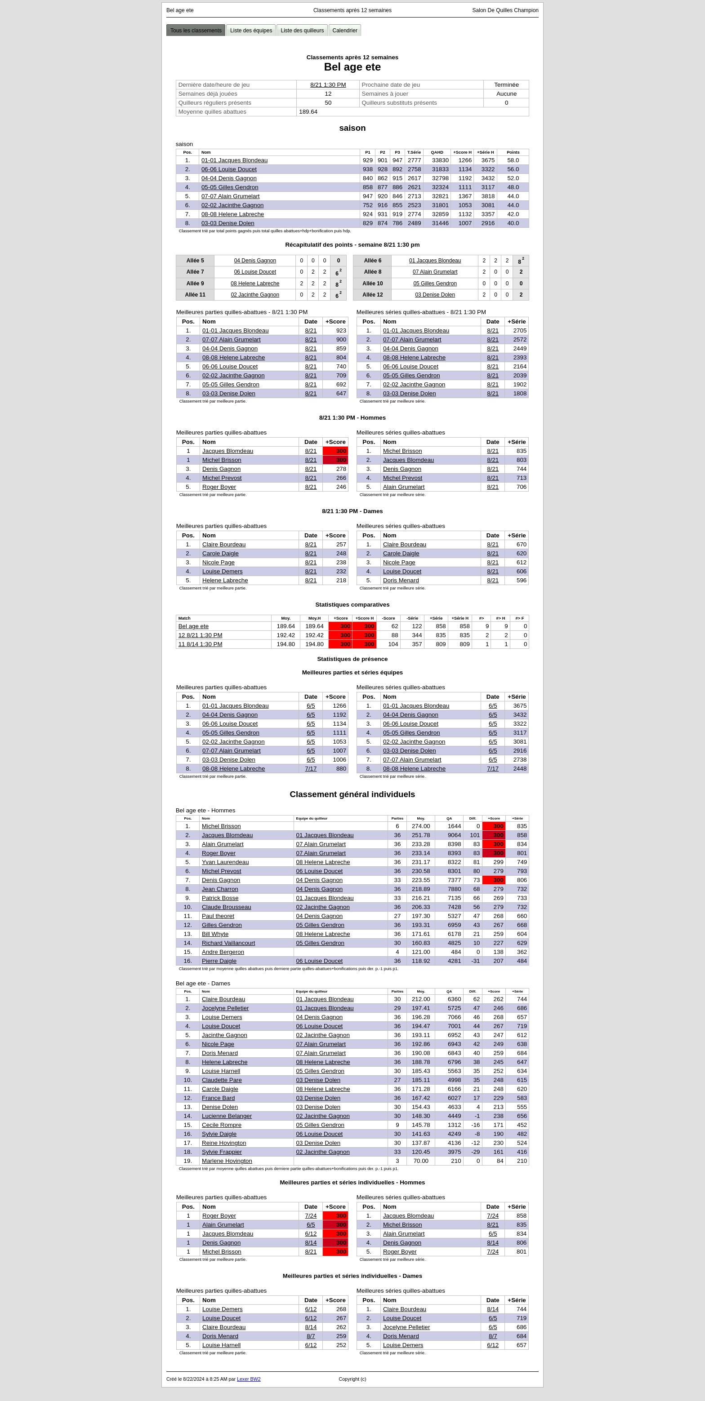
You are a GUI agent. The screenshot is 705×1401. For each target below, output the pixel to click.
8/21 (311, 330)
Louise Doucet (402, 571)
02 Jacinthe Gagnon (255, 295)
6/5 (311, 705)
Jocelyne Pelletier (225, 1008)
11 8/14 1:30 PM (200, 644)
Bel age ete (193, 626)
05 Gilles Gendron (435, 283)
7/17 (311, 768)
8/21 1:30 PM (328, 84)
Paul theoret (218, 916)
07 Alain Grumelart (435, 272)
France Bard (218, 1098)
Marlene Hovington (227, 1160)
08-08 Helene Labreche (232, 214)
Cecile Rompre (221, 1125)
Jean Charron (220, 889)
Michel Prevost (221, 477)
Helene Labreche (225, 580)
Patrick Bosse (220, 898)
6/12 (311, 1233)
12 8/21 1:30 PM (200, 635)
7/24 (311, 1215)
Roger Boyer (219, 486)
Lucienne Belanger (227, 1116)
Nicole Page (218, 562)
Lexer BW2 (249, 1379)
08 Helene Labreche (255, 283)
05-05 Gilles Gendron (230, 187)
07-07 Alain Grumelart (230, 196)
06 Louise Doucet (255, 272)
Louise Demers (222, 571)
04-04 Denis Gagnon (229, 178)
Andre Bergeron (223, 952)
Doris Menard (401, 580)
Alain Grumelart (404, 486)
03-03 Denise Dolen (227, 223)
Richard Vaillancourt (228, 943)
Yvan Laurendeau (225, 862)
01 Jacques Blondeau (435, 260)
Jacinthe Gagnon (224, 1035)
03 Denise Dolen (435, 295)
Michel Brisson (221, 460)
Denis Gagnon (221, 469)
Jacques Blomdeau (227, 451)
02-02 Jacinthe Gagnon (232, 205)
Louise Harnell (221, 1071)
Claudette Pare (222, 1080)
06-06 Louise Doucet (229, 169)
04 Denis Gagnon (255, 260)
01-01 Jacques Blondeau (234, 160)
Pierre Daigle (219, 961)
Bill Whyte (215, 934)
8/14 (311, 1242)
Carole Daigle (220, 553)
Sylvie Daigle (219, 1134)
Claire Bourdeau (223, 544)
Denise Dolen (220, 1107)
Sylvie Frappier (222, 1151)
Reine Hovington (224, 1142)
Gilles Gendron (222, 925)
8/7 (311, 1336)
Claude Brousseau (226, 907)
